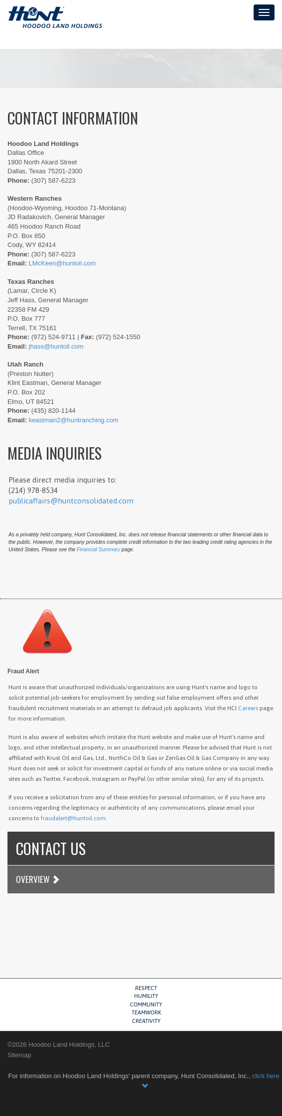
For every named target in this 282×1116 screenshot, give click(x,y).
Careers (248, 708)
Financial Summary (98, 549)
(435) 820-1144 (53, 410)
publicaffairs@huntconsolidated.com (71, 500)
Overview (38, 879)
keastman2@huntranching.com (74, 420)
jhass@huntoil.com (56, 346)
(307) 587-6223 (53, 180)
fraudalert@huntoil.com (73, 818)
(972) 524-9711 (53, 337)
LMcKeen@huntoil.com (62, 263)
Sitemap (19, 1055)
